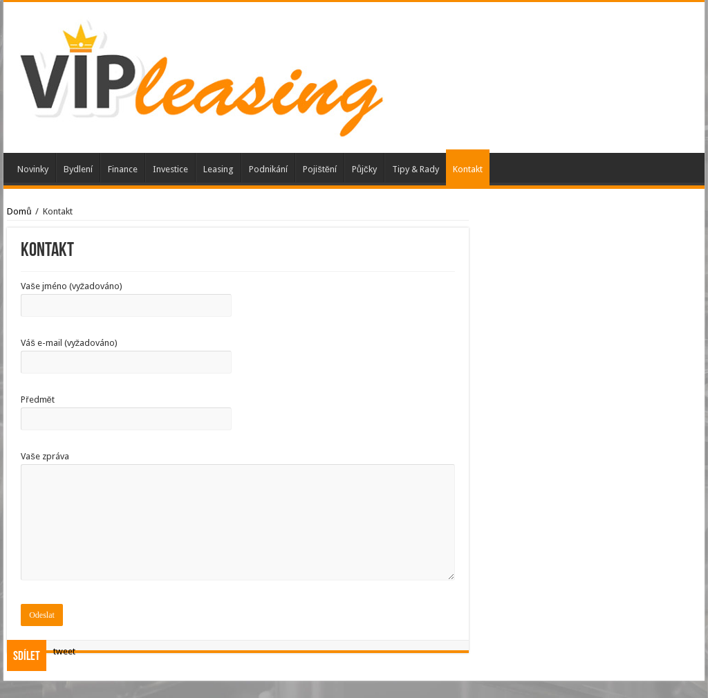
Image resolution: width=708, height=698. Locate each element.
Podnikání (268, 169)
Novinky (32, 169)
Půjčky (364, 169)
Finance (123, 169)
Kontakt (468, 169)
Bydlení (78, 169)
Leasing (218, 169)
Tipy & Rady (415, 169)
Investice (170, 169)
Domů (19, 211)
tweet (64, 651)
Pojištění (320, 169)
